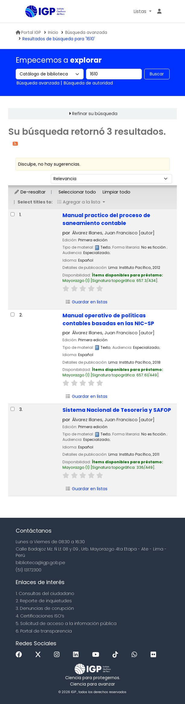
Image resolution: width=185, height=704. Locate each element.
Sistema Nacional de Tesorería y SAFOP (116, 410)
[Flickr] (155, 655)
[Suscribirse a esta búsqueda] (15, 143)
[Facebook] (20, 655)
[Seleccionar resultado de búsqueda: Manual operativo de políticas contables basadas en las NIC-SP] (12, 314)
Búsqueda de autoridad (88, 83)
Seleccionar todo (77, 192)
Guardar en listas (86, 302)
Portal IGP (28, 32)
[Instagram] (58, 655)
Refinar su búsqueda (94, 114)
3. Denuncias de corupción (45, 608)
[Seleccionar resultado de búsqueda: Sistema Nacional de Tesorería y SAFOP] (12, 409)
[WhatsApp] (136, 655)
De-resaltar (30, 192)
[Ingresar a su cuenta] (159, 11)
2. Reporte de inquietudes (44, 601)
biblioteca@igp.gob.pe (40, 563)
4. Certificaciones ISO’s (40, 616)
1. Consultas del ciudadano (45, 593)
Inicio (53, 32)
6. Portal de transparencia (44, 631)
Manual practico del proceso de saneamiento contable (106, 219)
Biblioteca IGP (27, 12)
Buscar (157, 74)
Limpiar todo (116, 192)
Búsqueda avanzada (86, 32)
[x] (39, 655)
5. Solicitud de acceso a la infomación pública (66, 623)
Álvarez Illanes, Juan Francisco (113, 233)
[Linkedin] (77, 655)
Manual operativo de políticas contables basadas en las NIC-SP (108, 319)
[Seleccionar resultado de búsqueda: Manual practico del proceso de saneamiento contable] (12, 214)
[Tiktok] (117, 655)
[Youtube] (97, 655)
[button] (142, 11)
